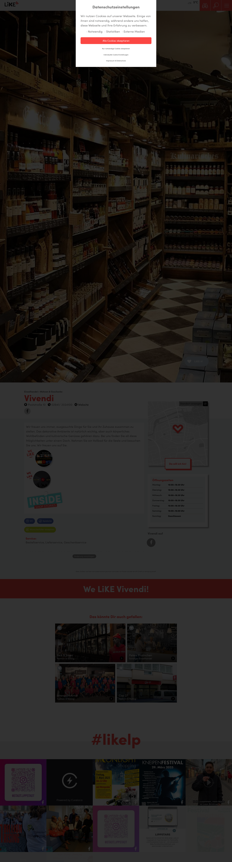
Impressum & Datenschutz (116, 60)
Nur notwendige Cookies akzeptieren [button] (116, 48)
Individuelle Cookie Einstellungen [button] (116, 55)
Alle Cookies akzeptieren (116, 40)
